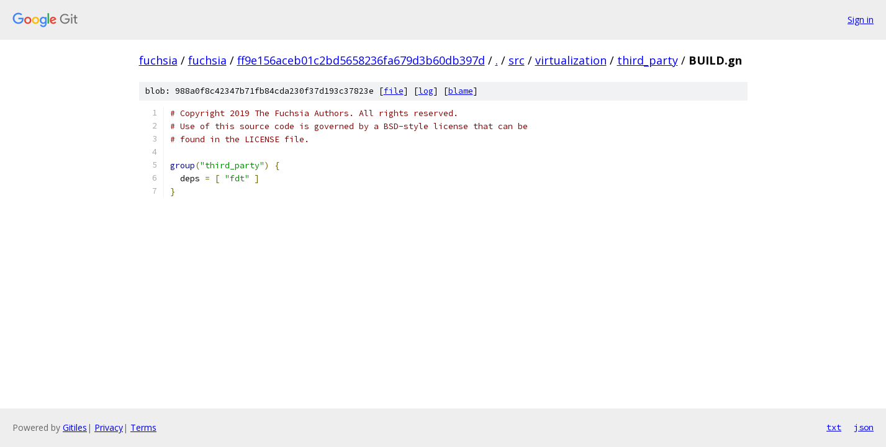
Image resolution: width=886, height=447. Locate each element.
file (394, 91)
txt (833, 427)
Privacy (108, 427)
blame (460, 91)
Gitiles (75, 427)
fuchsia (158, 60)
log (425, 91)
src (517, 60)
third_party (647, 60)
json (864, 427)
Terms (143, 427)
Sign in (861, 19)
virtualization (571, 60)
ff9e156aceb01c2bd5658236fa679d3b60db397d (361, 60)
